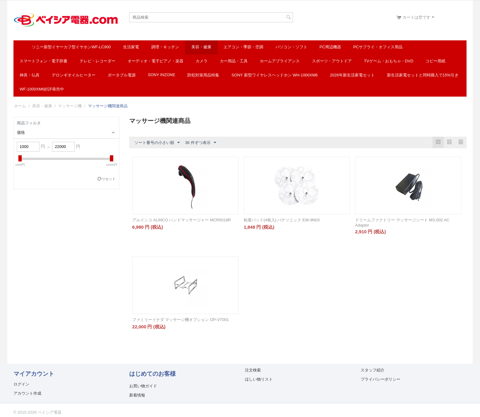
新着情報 (137, 395)
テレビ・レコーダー (97, 61)
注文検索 (253, 370)
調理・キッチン (165, 47)
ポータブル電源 (122, 75)
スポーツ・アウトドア (332, 61)
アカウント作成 (27, 393)
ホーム (20, 106)
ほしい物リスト (259, 379)
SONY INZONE (161, 74)
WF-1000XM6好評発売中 (42, 89)
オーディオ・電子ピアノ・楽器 (155, 61)
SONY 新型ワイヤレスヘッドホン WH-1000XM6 (274, 75)
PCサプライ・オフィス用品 (378, 47)
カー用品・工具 (234, 61)
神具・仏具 (29, 75)
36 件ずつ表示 (200, 143)
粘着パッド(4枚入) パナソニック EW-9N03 (282, 220)
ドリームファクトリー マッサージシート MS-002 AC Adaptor (402, 222)
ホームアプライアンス (280, 61)
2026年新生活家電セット (352, 75)
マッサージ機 (70, 106)
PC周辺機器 (330, 47)
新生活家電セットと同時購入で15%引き (423, 75)
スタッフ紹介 (372, 370)
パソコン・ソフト (291, 47)
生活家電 (131, 47)
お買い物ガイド (143, 386)
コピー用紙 (435, 61)
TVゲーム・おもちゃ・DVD (388, 61)
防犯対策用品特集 (203, 75)
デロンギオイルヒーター (74, 75)
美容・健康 (201, 47)
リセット (108, 179)
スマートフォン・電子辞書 (43, 61)
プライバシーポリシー (380, 379)
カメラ (202, 61)
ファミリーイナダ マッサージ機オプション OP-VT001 (180, 319)
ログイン (21, 384)
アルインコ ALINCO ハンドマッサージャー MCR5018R (181, 220)
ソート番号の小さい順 (157, 143)
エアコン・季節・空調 (243, 47)
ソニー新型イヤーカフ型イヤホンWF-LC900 (71, 47)
